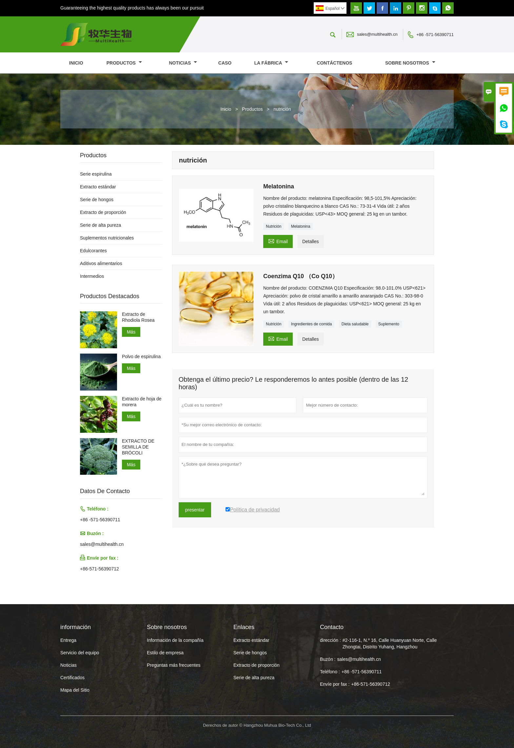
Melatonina (300, 226)
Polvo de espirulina (141, 356)
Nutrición (273, 226)
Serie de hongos (96, 199)
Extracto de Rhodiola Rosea (138, 317)
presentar (195, 509)
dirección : (330, 640)
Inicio (76, 63)
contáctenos (334, 63)
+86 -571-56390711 (435, 34)
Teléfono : (330, 671)
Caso (224, 63)
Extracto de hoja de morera (142, 401)
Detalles (310, 241)
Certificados (72, 677)
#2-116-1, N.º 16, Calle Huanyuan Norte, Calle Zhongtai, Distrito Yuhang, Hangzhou (390, 643)
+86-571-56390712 (99, 568)
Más (131, 332)
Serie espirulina (96, 174)
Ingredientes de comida (311, 324)
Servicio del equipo (79, 652)
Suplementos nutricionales (107, 237)
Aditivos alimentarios (101, 263)
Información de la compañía (175, 640)
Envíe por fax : (334, 684)
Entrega (68, 640)
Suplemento (388, 324)
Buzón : (327, 659)
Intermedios (92, 276)
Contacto (332, 627)
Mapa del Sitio (74, 690)
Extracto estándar (98, 186)
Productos (124, 63)
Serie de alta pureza (100, 225)
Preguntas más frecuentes (173, 665)
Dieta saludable (355, 324)
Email (278, 240)
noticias (183, 63)
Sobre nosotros (410, 63)
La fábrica (271, 63)
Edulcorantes (93, 250)
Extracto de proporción (103, 212)
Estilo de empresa (165, 652)
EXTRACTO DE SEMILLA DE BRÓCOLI (138, 446)
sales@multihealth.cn (377, 34)
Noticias (68, 665)
